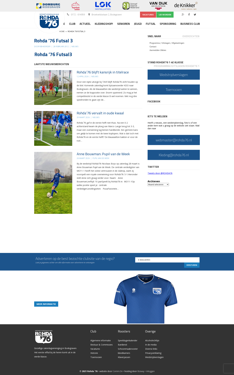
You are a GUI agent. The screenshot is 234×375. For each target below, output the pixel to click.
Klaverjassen (124, 357)
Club (72, 23)
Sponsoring (168, 23)
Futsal (151, 23)
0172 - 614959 (78, 14)
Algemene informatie (100, 340)
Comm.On (118, 371)
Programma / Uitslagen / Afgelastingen (167, 43)
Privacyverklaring (153, 353)
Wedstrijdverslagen (154, 357)
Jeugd (138, 23)
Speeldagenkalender (127, 340)
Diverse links (151, 348)
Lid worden (165, 14)
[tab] (154, 36)
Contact (153, 46)
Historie (94, 353)
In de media (151, 344)
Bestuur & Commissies (101, 344)
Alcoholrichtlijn (152, 340)
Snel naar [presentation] (154, 36)
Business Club (190, 23)
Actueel (85, 23)
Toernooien (96, 357)
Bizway (140, 371)
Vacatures (148, 14)
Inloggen (150, 371)
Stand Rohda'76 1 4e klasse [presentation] (165, 62)
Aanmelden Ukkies (158, 50)
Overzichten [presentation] (190, 36)
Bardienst (122, 344)
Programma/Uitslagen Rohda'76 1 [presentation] (176, 66)
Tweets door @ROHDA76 (160, 173)
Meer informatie (46, 304)
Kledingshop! (104, 23)
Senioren (123, 23)
